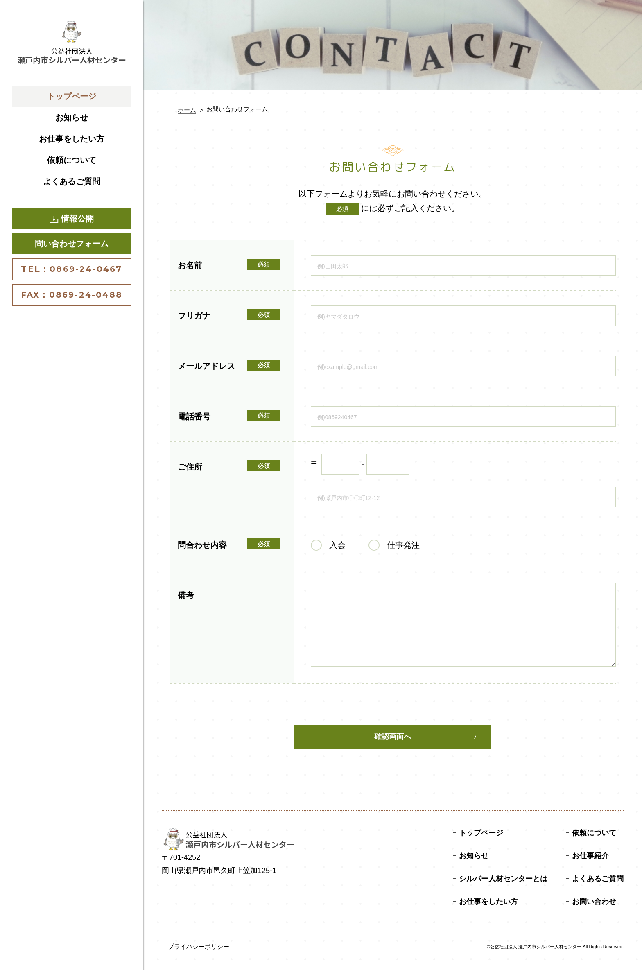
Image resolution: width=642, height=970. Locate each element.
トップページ (71, 96)
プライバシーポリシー (198, 946)
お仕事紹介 (590, 856)
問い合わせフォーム (72, 243)
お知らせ (71, 117)
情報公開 (72, 218)
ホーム (187, 109)
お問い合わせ (594, 902)
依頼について (71, 160)
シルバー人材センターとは (503, 879)
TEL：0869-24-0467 (71, 269)
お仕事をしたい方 (71, 138)
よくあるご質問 (71, 181)
